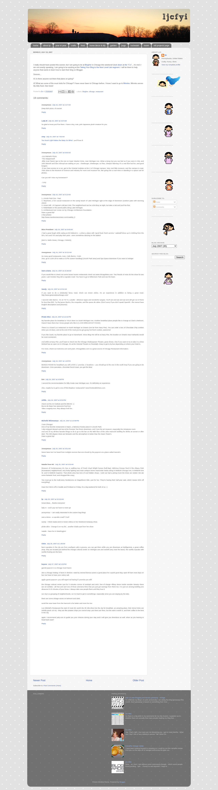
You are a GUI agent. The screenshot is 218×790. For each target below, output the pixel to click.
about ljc (47, 45)
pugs (123, 45)
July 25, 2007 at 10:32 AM (54, 499)
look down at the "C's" (123, 65)
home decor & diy (97, 45)
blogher (85, 91)
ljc (42, 499)
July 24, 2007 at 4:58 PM (54, 379)
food (83, 45)
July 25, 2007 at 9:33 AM (64, 464)
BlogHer (88, 65)
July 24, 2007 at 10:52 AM (57, 289)
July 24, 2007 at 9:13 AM (61, 195)
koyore (44, 564)
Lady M (44, 121)
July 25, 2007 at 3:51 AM (61, 448)
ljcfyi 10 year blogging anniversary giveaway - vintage (145, 698)
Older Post (138, 680)
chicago (92, 91)
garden (113, 45)
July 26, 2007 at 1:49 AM (56, 544)
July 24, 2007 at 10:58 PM (69, 421)
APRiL (44, 400)
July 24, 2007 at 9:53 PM (57, 400)
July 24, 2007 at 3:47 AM (57, 121)
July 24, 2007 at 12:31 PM (61, 317)
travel (146, 45)
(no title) (128, 714)
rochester (135, 45)
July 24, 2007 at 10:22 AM (62, 252)
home (35, 45)
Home (89, 680)
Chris (44, 544)
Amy (43, 137)
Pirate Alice (46, 317)
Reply (44, 112)
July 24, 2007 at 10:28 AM (61, 271)
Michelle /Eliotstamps (50, 421)
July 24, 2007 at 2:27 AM (61, 105)
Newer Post (39, 680)
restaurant (99, 91)
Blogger (122, 782)
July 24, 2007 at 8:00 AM (61, 153)
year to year (61, 45)
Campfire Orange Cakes (134, 746)
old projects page (161, 45)
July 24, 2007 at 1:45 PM (61, 361)
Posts (156, 202)
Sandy (44, 289)
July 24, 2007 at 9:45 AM (63, 229)
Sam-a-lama (46, 271)
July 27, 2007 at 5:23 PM (57, 564)
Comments (158, 207)
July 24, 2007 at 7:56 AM (55, 137)
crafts (73, 45)
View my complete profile (170, 65)
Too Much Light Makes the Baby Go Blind (57, 140)
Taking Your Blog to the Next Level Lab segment (100, 67)
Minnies (126, 83)
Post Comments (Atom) (52, 685)
